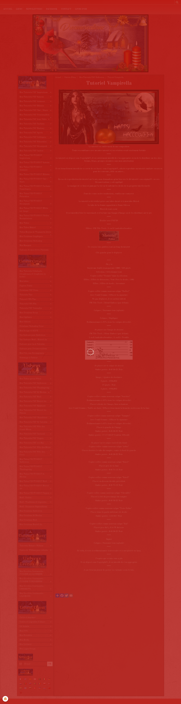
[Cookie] (5, 699)
